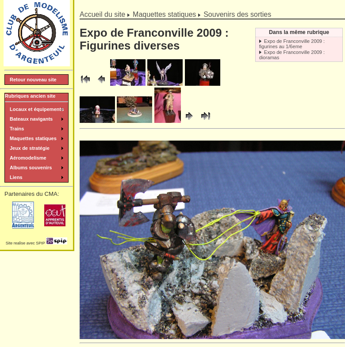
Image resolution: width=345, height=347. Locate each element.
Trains (17, 128)
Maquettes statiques (164, 14)
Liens (16, 177)
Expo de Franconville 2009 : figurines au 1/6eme (292, 43)
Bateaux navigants (31, 119)
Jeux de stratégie (30, 148)
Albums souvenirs (31, 167)
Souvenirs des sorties (237, 14)
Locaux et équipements (37, 109)
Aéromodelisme (28, 157)
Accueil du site (102, 14)
